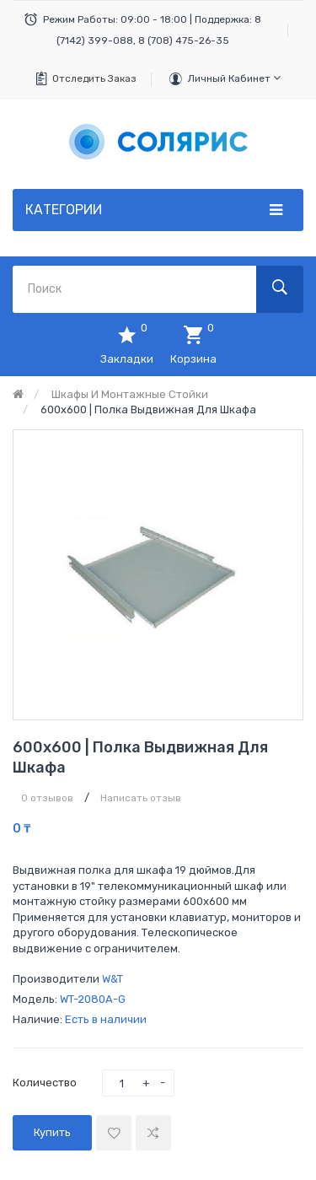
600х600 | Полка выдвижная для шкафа (148, 409)
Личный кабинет (234, 78)
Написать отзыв (140, 798)
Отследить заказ (94, 78)
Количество (45, 1082)
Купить (52, 1132)
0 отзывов (47, 798)
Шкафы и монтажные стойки (129, 394)
